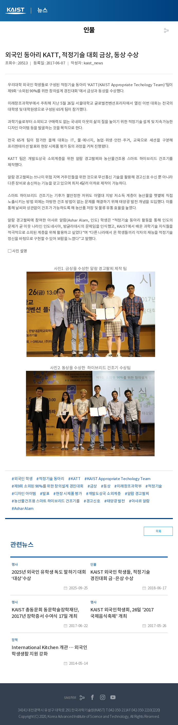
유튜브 (112, 697)
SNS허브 (70, 698)
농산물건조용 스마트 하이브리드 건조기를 (47, 501)
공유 (166, 30)
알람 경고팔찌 (138, 493)
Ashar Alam (23, 508)
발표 (45, 493)
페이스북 (92, 697)
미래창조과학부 (129, 486)
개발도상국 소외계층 (104, 493)
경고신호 (93, 501)
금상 (93, 486)
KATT (76, 478)
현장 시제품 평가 (69, 493)
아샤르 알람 (140, 501)
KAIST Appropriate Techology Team (118, 478)
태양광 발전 (116, 501)
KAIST (16, 11)
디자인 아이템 (25, 493)
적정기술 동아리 (51, 478)
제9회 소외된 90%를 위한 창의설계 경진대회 (49, 486)
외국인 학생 (23, 478)
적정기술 (155, 486)
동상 (106, 486)
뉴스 (42, 10)
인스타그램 (102, 697)
